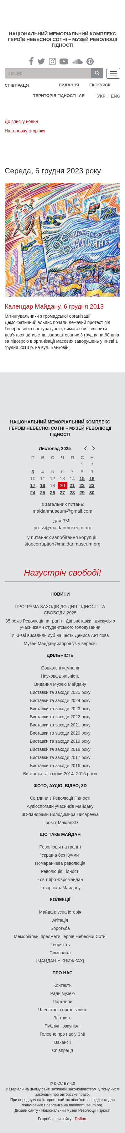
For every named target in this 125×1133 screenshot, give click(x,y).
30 (92, 492)
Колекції (60, 899)
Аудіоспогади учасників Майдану (60, 806)
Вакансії (62, 1042)
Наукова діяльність (60, 676)
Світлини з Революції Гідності (60, 798)
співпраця (17, 85)
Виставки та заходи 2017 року (60, 757)
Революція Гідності (60, 871)
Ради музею (62, 993)
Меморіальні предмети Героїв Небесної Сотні (60, 936)
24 (32, 492)
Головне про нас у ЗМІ (62, 1034)
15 (82, 478)
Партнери (62, 1001)
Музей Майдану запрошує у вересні (60, 643)
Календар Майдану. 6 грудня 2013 (54, 306)
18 (42, 485)
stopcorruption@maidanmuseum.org (62, 543)
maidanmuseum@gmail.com (62, 511)
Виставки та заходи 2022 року (60, 716)
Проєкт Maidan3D (60, 822)
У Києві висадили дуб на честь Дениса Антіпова (60, 635)
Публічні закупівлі (62, 1025)
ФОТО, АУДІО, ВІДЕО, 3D (60, 785)
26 (52, 492)
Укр (101, 96)
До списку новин (21, 121)
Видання (69, 85)
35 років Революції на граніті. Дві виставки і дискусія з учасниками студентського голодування (60, 624)
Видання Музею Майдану (60, 684)
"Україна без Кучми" (60, 855)
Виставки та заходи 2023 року (60, 708)
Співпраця (62, 1050)
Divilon (80, 1119)
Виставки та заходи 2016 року (60, 765)
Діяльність (60, 655)
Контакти (62, 985)
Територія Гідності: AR (59, 95)
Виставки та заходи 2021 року (60, 724)
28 (72, 492)
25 (42, 492)
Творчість (60, 944)
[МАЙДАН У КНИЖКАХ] (60, 960)
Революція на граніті (60, 846)
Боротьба (60, 928)
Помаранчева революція (60, 863)
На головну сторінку (25, 130)
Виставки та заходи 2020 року (60, 733)
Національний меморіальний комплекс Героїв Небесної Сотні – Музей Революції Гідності (62, 39)
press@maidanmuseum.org (62, 527)
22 (82, 485)
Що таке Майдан (60, 834)
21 (72, 485)
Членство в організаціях (62, 1009)
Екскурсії (99, 85)
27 (62, 492)
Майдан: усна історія (60, 912)
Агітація (60, 920)
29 (82, 492)
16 (92, 478)
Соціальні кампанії (60, 667)
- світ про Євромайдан (60, 879)
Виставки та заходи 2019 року (60, 741)
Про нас (63, 972)
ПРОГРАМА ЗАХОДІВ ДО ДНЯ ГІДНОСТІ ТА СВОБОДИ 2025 (60, 609)
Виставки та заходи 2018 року (60, 749)
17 (32, 485)
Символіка (60, 952)
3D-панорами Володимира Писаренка (60, 814)
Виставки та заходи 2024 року (60, 700)
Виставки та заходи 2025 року (60, 692)
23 (92, 485)
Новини (60, 594)
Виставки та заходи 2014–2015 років (60, 773)
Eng (115, 96)
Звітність (62, 1017)
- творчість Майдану (60, 887)
